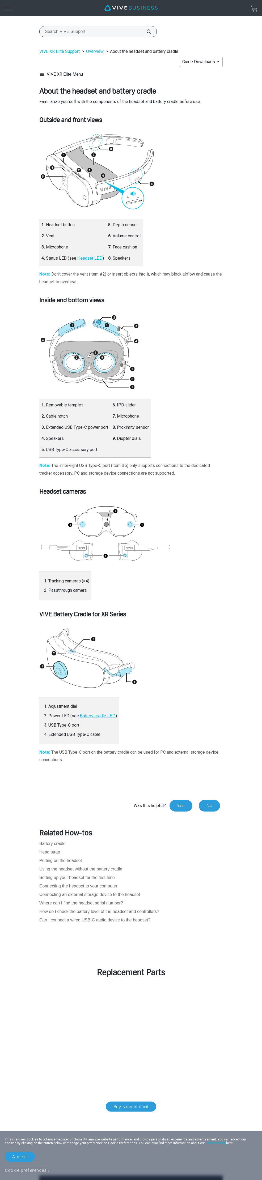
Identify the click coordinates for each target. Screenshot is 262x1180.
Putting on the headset (60, 860)
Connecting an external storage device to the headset (89, 894)
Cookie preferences (26, 1170)
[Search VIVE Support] (146, 31)
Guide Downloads (199, 61)
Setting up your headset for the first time (77, 877)
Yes (181, 805)
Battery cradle (52, 843)
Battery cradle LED (98, 716)
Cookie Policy (215, 1143)
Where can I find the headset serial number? (81, 903)
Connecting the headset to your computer (78, 886)
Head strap (49, 852)
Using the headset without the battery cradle (80, 869)
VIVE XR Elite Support (59, 51)
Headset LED (90, 258)
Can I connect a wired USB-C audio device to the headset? (94, 920)
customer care (72, 1020)
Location (131, 1121)
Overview (95, 51)
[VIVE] (131, 8)
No (209, 805)
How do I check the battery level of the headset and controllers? (99, 911)
